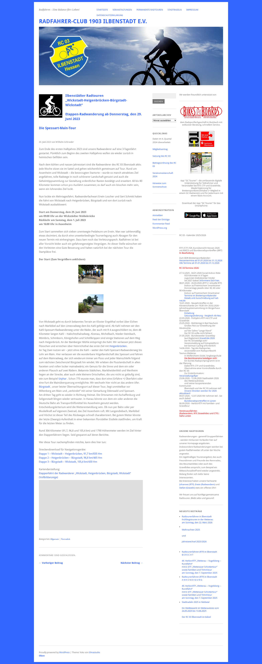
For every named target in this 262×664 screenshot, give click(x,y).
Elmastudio (94, 652)
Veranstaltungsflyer (188, 376)
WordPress (64, 652)
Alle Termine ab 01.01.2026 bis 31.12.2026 (199, 263)
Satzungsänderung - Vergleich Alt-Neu (202, 315)
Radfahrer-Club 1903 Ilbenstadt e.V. (93, 21)
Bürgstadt (44, 386)
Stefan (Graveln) (187, 488)
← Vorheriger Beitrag (51, 563)
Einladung (189, 313)
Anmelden (158, 215)
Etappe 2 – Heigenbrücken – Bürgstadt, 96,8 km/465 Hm (70, 457)
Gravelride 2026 (207, 338)
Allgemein (54, 539)
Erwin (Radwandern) (205, 484)
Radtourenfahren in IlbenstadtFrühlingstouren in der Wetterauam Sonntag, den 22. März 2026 (197, 519)
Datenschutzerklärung (110, 15)
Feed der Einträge (161, 219)
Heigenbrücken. (118, 346)
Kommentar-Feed (161, 223)
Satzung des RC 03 (161, 156)
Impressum (192, 10)
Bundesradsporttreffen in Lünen (200, 401)
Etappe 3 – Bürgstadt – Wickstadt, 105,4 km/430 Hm (68, 461)
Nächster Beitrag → (132, 563)
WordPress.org (160, 228)
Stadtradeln (175, 10)
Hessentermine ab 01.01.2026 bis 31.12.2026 (200, 260)
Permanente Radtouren (150, 10)
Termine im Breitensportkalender (200, 295)
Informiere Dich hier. (210, 280)
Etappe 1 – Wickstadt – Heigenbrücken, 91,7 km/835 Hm (70, 453)
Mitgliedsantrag (160, 149)
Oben (42, 655)
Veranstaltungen (122, 10)
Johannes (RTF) (186, 484)
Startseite (102, 10)
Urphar (62, 378)
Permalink (65, 539)
